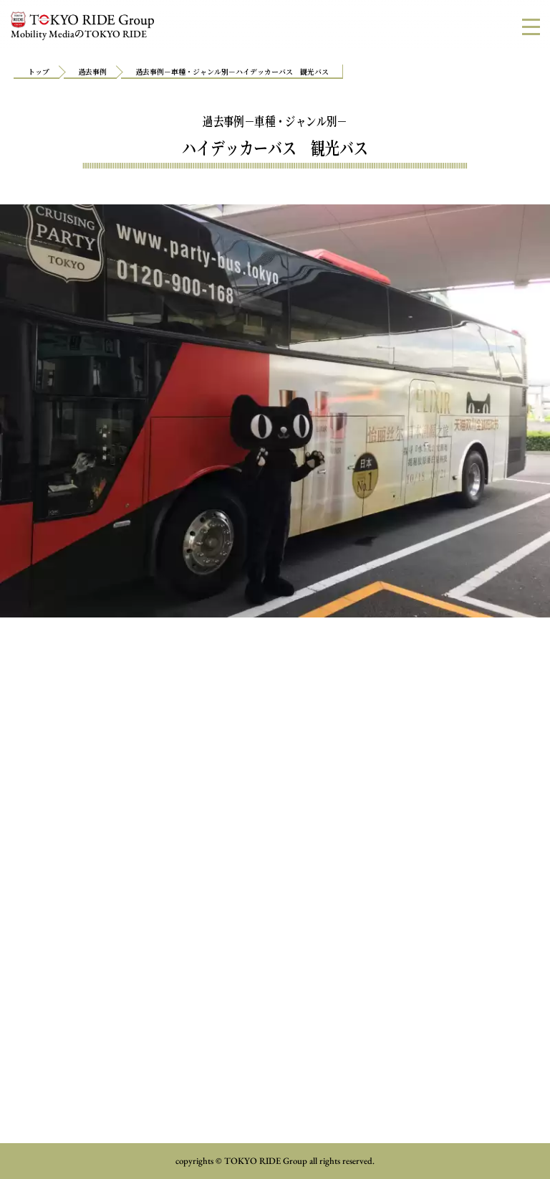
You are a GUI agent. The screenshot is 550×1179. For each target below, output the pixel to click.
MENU (536, 25)
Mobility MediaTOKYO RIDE (82, 25)
